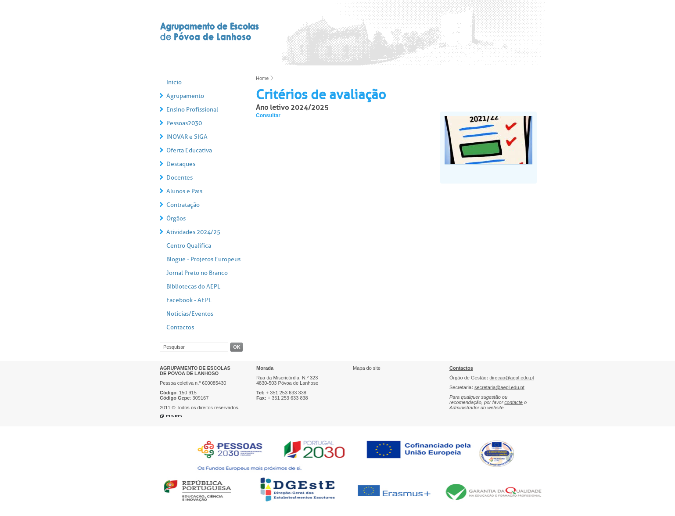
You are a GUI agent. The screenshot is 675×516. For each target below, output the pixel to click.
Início (174, 82)
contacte (513, 402)
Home (262, 78)
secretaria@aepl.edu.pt (499, 387)
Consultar (268, 115)
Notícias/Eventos (189, 314)
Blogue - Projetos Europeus (203, 259)
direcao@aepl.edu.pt (511, 377)
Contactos (180, 327)
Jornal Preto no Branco (197, 273)
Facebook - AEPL (189, 300)
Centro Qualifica (188, 245)
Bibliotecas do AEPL (193, 286)
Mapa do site (367, 368)
